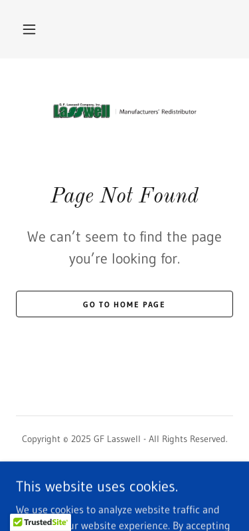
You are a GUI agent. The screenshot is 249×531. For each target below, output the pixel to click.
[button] (29, 29)
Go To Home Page (124, 304)
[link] (124, 110)
